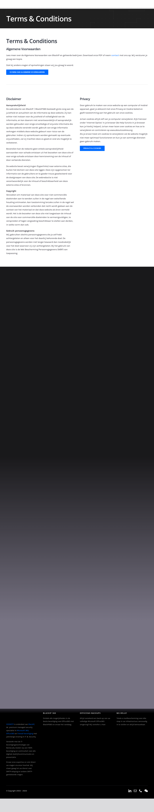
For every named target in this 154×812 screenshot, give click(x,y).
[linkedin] (129, 790)
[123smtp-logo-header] (10, 2)
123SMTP (10, 724)
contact (115, 55)
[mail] (135, 790)
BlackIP (31, 724)
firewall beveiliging (25, 733)
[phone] (140, 790)
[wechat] (146, 790)
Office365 (10, 733)
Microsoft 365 (23, 730)
